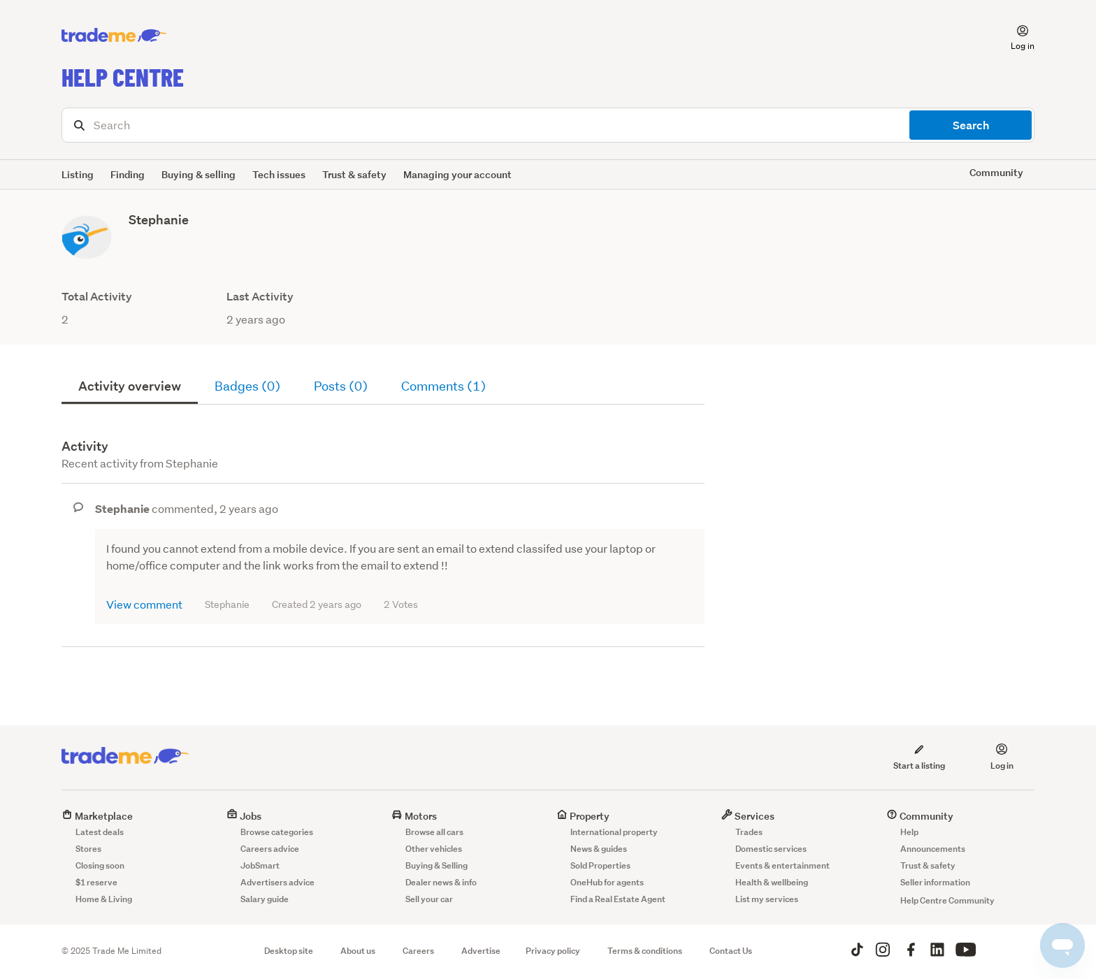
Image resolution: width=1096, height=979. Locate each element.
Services (747, 815)
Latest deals (99, 832)
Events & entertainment (782, 865)
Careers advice (269, 849)
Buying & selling (198, 174)
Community (919, 815)
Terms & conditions (644, 951)
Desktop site (288, 951)
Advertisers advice (277, 882)
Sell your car (429, 899)
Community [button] (996, 172)
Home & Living (103, 899)
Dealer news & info (441, 882)
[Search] (548, 125)
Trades (749, 832)
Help (909, 832)
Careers (418, 951)
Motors (414, 815)
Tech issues (278, 174)
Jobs (243, 815)
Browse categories (276, 832)
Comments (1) (443, 386)
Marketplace (97, 815)
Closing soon (99, 865)
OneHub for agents (607, 882)
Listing (78, 174)
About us (357, 951)
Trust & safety (354, 174)
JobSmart (260, 865)
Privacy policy (553, 951)
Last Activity (260, 296)
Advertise (480, 951)
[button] (1014, 36)
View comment (144, 604)
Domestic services (771, 849)
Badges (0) (247, 386)
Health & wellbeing (771, 882)
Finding (127, 174)
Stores (88, 849)
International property (614, 832)
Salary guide (264, 899)
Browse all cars (434, 832)
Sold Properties (600, 865)
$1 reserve (96, 882)
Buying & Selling (436, 865)
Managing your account (457, 174)
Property (583, 815)
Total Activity (97, 296)
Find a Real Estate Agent (617, 899)
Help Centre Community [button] (947, 900)
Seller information (935, 882)
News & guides (598, 849)
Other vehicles (433, 849)
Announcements (932, 849)
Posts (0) (341, 386)
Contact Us (730, 951)
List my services (766, 899)
